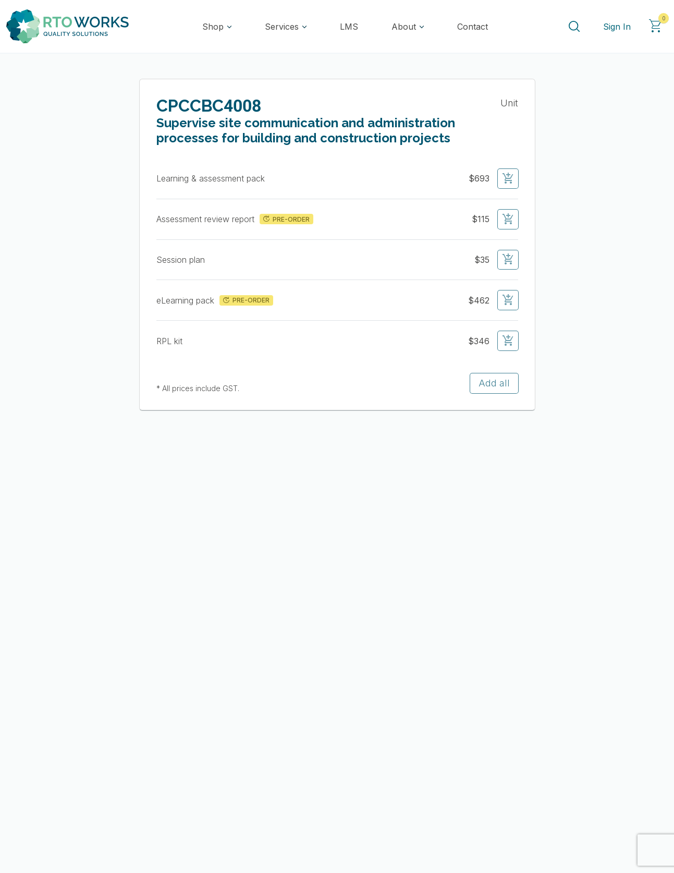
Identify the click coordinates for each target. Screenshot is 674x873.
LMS (349, 26)
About (403, 26)
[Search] (573, 26)
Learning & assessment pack (211, 178)
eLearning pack (186, 300)
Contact (472, 26)
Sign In (617, 26)
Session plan (181, 259)
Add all (494, 383)
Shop (213, 26)
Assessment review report (206, 219)
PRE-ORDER (285, 219)
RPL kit (170, 341)
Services (282, 26)
